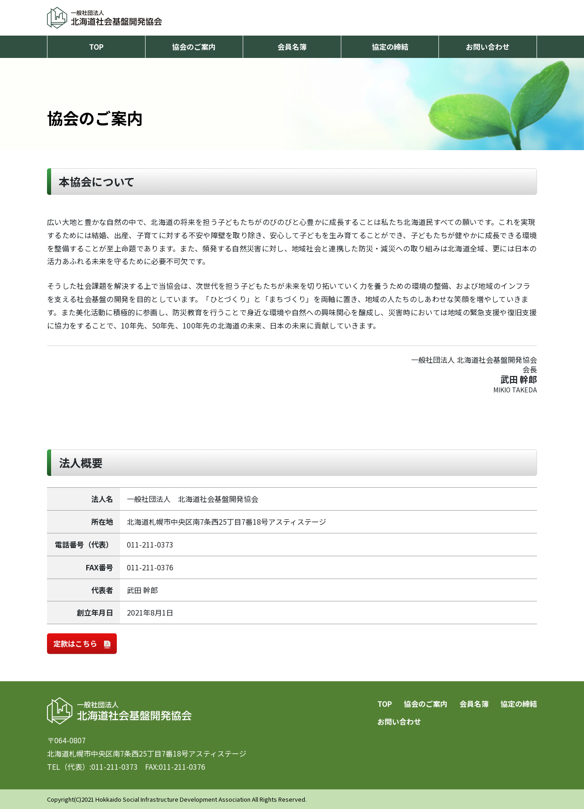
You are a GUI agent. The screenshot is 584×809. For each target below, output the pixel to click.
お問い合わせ (488, 46)
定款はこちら (81, 643)
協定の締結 (390, 46)
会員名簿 (292, 46)
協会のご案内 (194, 46)
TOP (96, 46)
